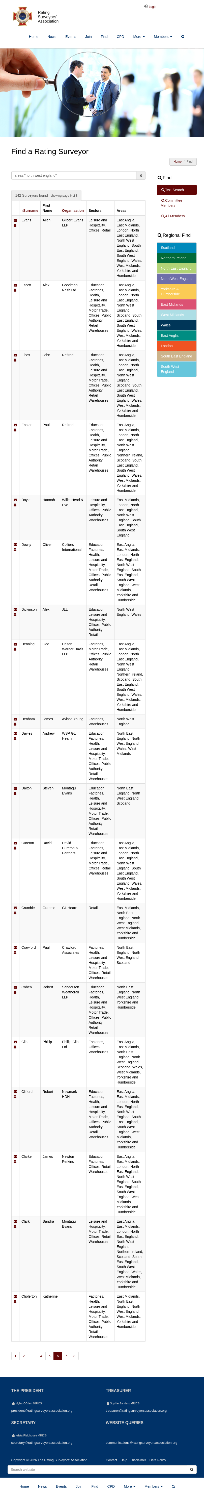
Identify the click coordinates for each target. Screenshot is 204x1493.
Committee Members (171, 203)
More (139, 37)
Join (88, 37)
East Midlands (172, 304)
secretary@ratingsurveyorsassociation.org (42, 1443)
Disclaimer (138, 1460)
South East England (176, 356)
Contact (111, 1460)
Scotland (167, 248)
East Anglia (170, 335)
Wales (165, 325)
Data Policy (158, 1460)
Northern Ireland (173, 258)
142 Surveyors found (46, 195)
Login (149, 7)
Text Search (172, 190)
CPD (120, 37)
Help (124, 1460)
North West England (176, 279)
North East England (176, 268)
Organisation (73, 211)
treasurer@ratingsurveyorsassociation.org (136, 1410)
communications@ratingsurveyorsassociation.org (141, 1443)
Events (70, 37)
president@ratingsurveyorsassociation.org (42, 1410)
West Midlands (172, 315)
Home (33, 37)
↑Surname (29, 211)
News (51, 37)
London (167, 346)
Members (163, 37)
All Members (173, 216)
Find (104, 37)
